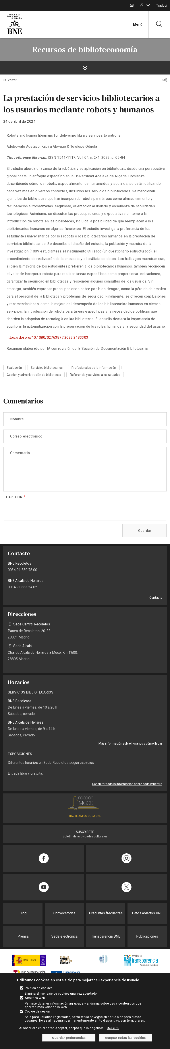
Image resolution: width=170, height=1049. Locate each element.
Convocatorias (64, 913)
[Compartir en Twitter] (126, 887)
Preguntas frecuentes (106, 913)
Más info (113, 1028)
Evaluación (14, 367)
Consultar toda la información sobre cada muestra (127, 784)
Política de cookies (38, 988)
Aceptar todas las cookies (125, 1037)
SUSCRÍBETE (85, 832)
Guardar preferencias (69, 1037)
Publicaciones (147, 936)
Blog (23, 913)
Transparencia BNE (105, 936)
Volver (12, 80)
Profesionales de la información (93, 367)
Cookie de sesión (37, 1011)
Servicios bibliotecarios (47, 367)
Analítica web (35, 998)
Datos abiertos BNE (147, 913)
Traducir (162, 5)
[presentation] (39, 509)
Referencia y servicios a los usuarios (95, 374)
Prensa (23, 936)
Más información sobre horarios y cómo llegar (130, 743)
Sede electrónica (64, 936)
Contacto (131, 5)
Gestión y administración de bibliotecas (34, 374)
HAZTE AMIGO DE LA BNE (85, 816)
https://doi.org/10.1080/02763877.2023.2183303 (47, 337)
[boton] (148, 5)
